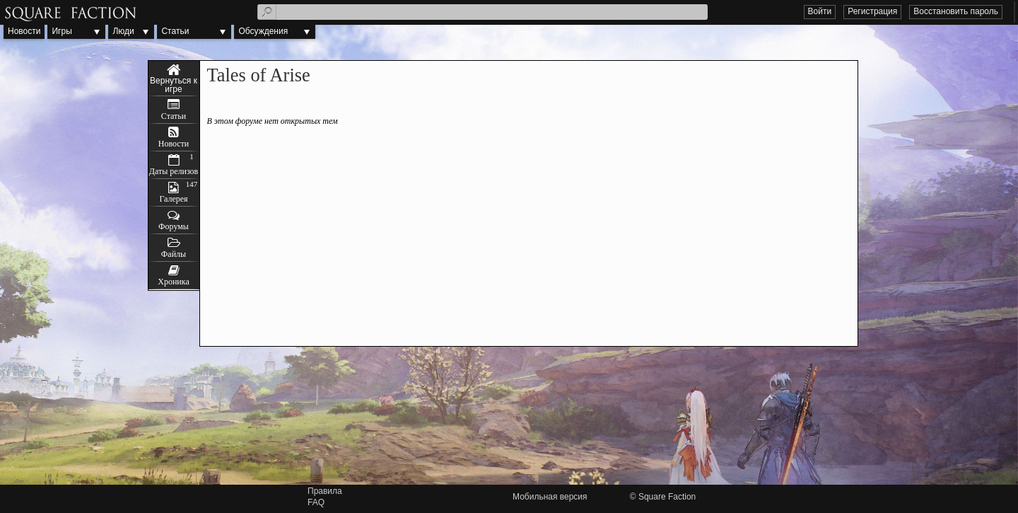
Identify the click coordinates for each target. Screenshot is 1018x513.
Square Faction (667, 497)
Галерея (173, 199)
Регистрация (872, 11)
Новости (24, 31)
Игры (61, 31)
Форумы (173, 226)
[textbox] (482, 12)
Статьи (175, 31)
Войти (820, 11)
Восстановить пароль (955, 11)
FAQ (316, 502)
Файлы (173, 254)
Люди (123, 31)
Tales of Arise (173, 78)
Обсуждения (263, 31)
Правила (325, 491)
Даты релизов (174, 171)
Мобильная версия (550, 497)
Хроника (173, 282)
